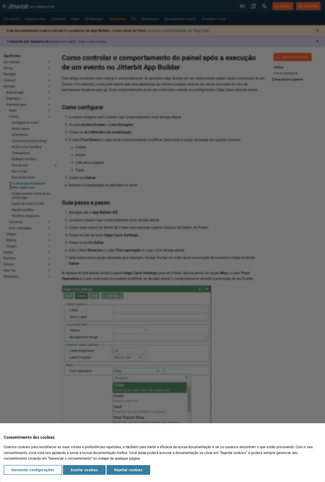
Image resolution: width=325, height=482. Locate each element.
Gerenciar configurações (32, 470)
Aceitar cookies (84, 470)
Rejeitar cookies (128, 470)
